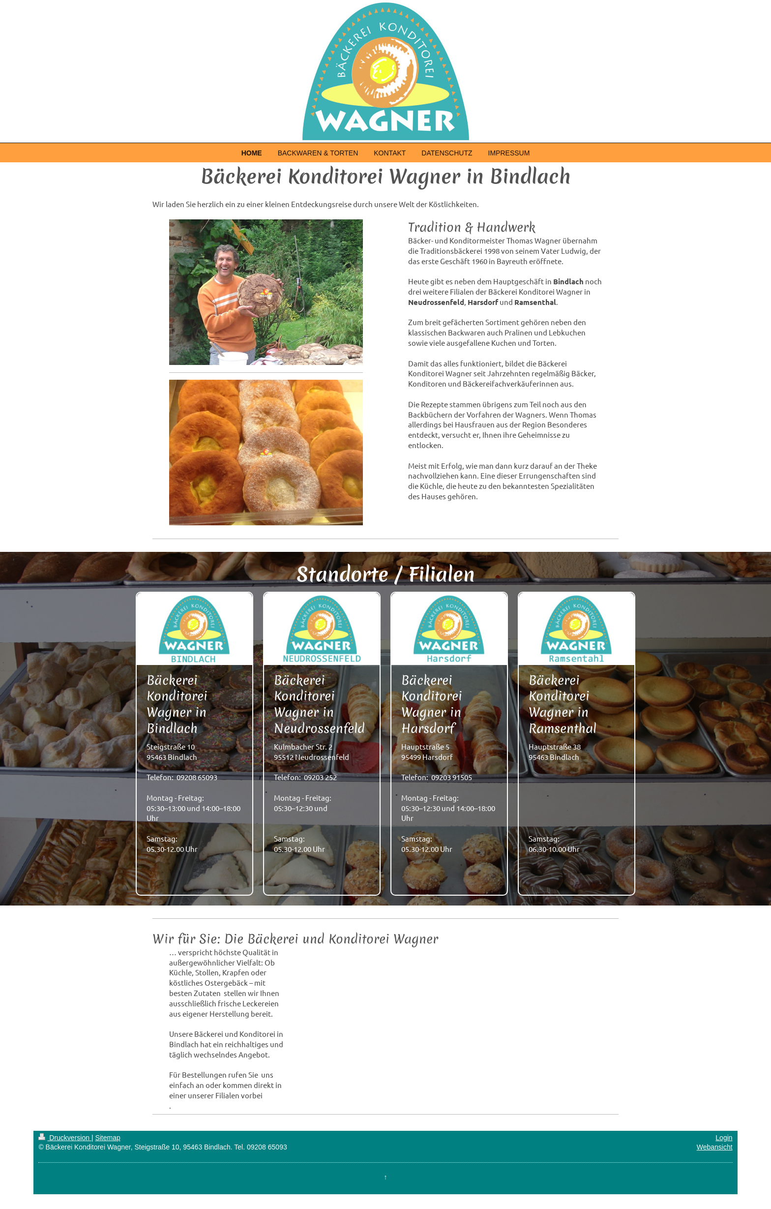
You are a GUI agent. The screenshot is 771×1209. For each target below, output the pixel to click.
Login (723, 1138)
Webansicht (715, 1147)
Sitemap (107, 1138)
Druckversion (64, 1138)
